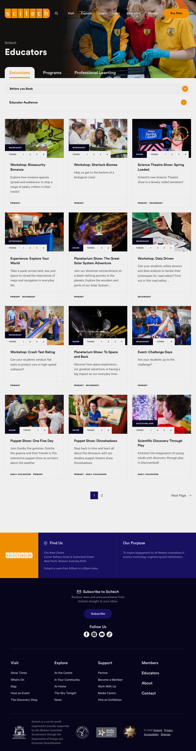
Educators (150, 673)
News (58, 700)
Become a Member (110, 680)
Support (105, 663)
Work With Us (107, 686)
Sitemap (166, 734)
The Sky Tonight (65, 693)
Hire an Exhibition (110, 700)
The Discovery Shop (24, 699)
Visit (15, 663)
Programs (52, 72)
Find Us (56, 543)
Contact (149, 693)
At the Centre (63, 673)
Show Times (19, 673)
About (147, 683)
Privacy (168, 730)
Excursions (19, 72)
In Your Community (67, 680)
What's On (17, 680)
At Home (60, 686)
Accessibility (151, 734)
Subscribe (98, 614)
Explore (61, 663)
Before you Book (99, 89)
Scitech (10, 42)
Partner (103, 673)
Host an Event (20, 693)
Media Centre (107, 693)
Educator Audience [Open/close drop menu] (98, 102)
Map (16, 686)
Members (150, 663)
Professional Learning (95, 72)
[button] (71, 13)
